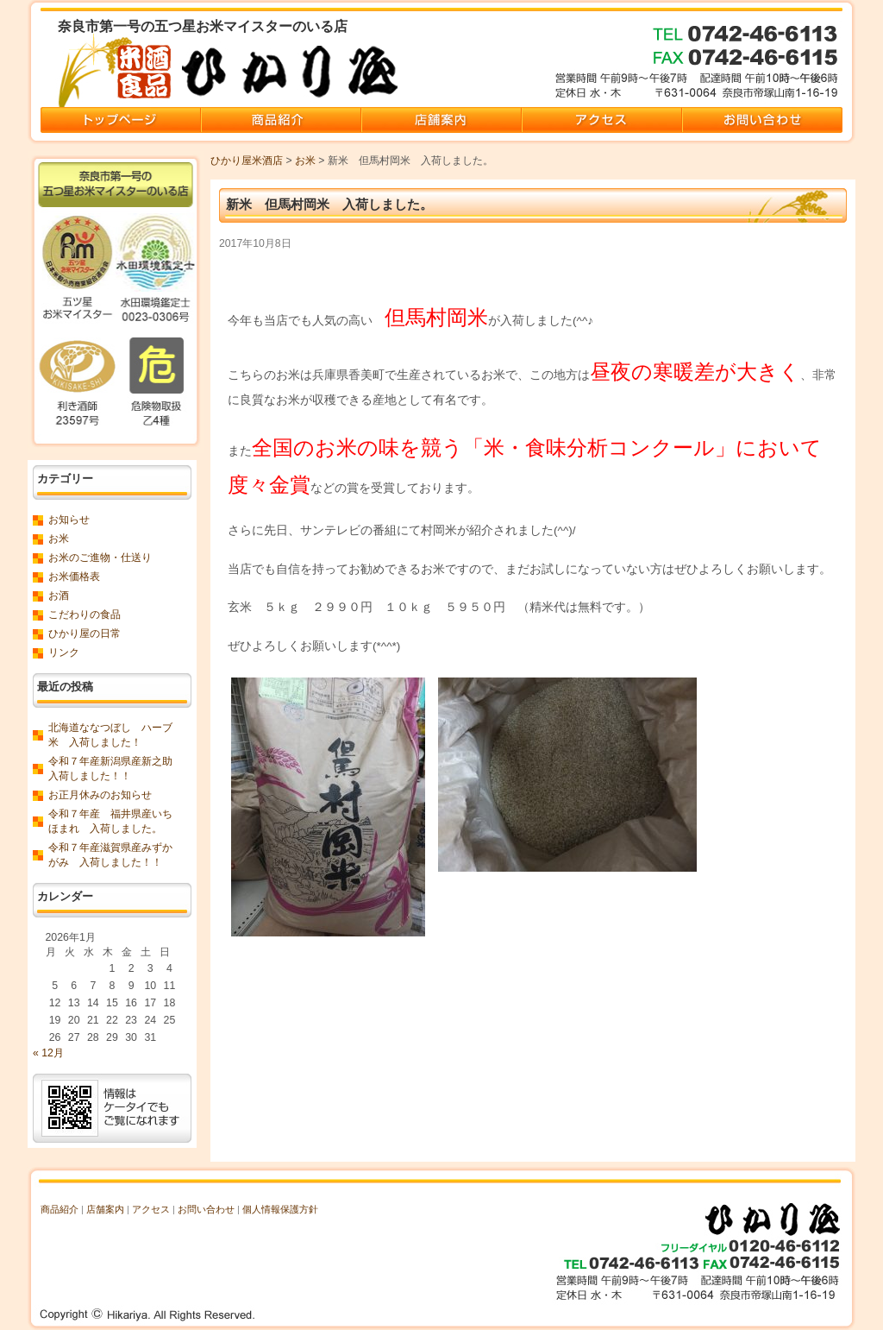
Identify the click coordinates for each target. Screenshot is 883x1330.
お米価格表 (74, 576)
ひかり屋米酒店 (246, 160)
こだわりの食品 (84, 614)
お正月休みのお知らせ (100, 795)
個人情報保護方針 (280, 1209)
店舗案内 (105, 1209)
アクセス (151, 1209)
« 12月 (48, 1053)
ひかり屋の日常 (84, 633)
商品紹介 (59, 1209)
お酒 (58, 595)
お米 (305, 160)
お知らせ (69, 520)
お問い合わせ (206, 1209)
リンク (63, 652)
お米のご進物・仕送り (100, 558)
